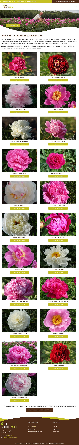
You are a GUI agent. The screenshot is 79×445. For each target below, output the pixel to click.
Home (55, 427)
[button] (75, 6)
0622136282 (9, 435)
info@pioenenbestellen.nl (10, 437)
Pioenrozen (32, 427)
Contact (56, 432)
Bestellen (31, 429)
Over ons (56, 429)
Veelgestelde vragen (35, 432)
